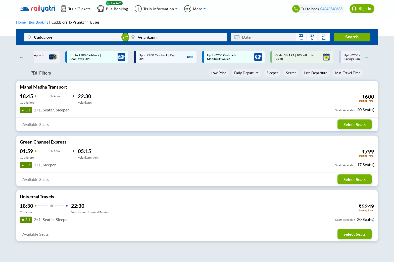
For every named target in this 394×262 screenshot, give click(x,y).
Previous (20, 56)
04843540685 (331, 9)
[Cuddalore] (73, 37)
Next (365, 56)
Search (352, 37)
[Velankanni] (177, 37)
